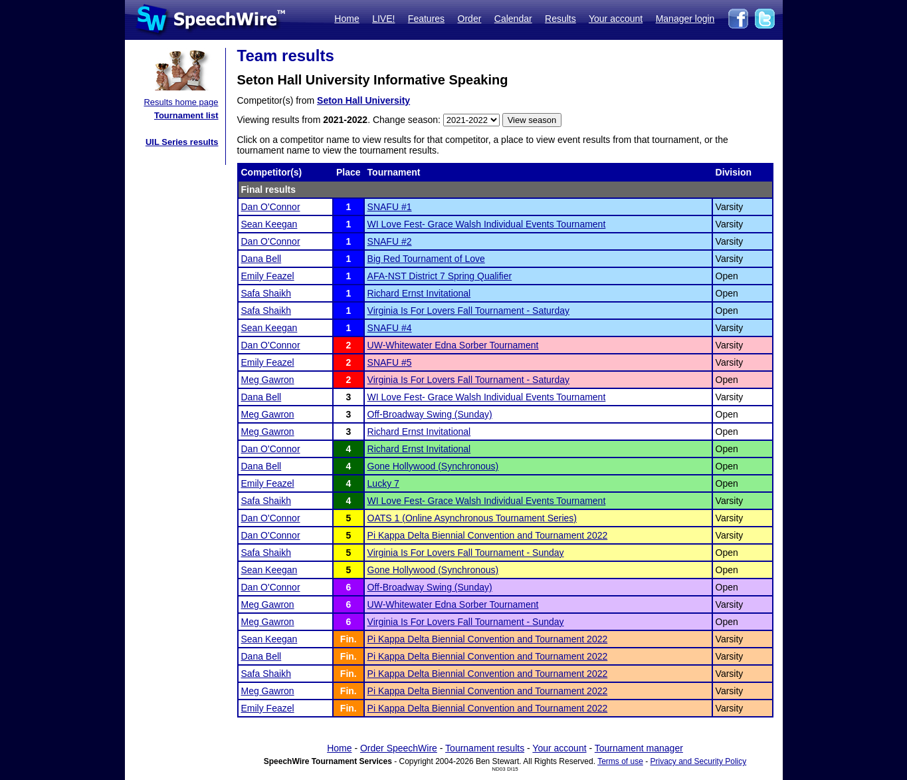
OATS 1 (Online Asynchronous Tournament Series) (472, 518)
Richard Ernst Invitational (419, 293)
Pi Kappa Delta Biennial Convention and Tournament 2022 (487, 535)
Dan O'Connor (270, 206)
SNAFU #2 (389, 241)
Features (426, 18)
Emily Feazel (267, 276)
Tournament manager (639, 748)
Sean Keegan (269, 224)
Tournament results (484, 748)
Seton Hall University (363, 100)
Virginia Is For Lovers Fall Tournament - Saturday (468, 310)
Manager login (685, 18)
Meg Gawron (267, 379)
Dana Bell (261, 258)
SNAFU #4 (389, 328)
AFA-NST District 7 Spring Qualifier (439, 276)
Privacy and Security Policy (699, 761)
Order (470, 18)
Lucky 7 (383, 483)
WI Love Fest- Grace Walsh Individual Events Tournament (486, 224)
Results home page (181, 102)
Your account (616, 18)
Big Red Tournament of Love (426, 258)
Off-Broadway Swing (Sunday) (429, 414)
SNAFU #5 (389, 362)
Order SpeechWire (398, 748)
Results (560, 18)
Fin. (348, 639)
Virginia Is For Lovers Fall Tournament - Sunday (465, 552)
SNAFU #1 (389, 206)
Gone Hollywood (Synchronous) (433, 466)
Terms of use (620, 761)
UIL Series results (182, 142)
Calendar (513, 18)
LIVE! (383, 18)
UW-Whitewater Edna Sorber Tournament (453, 345)
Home (346, 18)
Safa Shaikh (266, 293)
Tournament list (186, 115)
